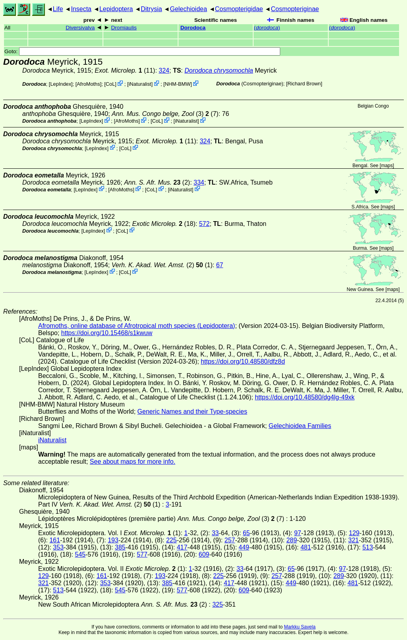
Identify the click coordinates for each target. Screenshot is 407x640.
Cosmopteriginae (295, 9)
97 (297, 533)
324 (164, 70)
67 (219, 265)
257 (230, 540)
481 (305, 547)
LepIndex (60, 84)
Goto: (142, 51)
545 (80, 554)
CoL (110, 84)
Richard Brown (304, 84)
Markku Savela (299, 627)
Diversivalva (80, 28)
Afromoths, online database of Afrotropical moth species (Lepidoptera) (136, 325)
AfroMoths (88, 84)
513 (367, 547)
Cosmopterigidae (239, 9)
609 (204, 554)
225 (171, 540)
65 (246, 533)
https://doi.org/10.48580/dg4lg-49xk (305, 397)
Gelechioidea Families (300, 425)
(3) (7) (165, 113)
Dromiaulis (124, 28)
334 (199, 182)
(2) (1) (162, 265)
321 (353, 540)
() (267, 28)
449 (243, 547)
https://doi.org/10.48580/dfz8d (243, 361)
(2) (157, 182)
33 (215, 533)
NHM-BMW (178, 84)
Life (58, 9)
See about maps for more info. (132, 461)
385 (120, 547)
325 (217, 604)
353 (58, 547)
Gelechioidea (188, 9)
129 (354, 533)
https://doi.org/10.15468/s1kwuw (106, 333)
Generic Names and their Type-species (192, 411)
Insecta (81, 9)
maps (387, 165)
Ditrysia (151, 9)
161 (54, 540)
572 (204, 223)
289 (291, 540)
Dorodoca (192, 28)
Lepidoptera (116, 9)
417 (182, 547)
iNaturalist (140, 84)
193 (113, 540)
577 (142, 554)
